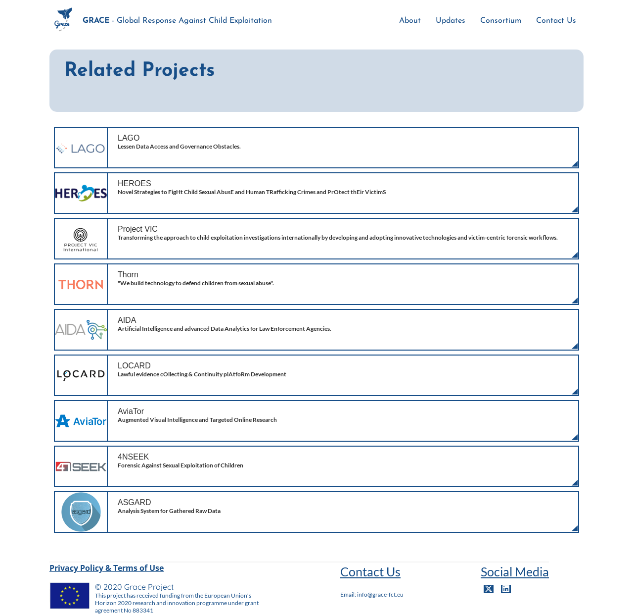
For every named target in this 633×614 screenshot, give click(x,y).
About (410, 21)
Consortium (500, 21)
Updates (450, 21)
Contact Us (556, 21)
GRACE (96, 21)
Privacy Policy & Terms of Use (106, 568)
